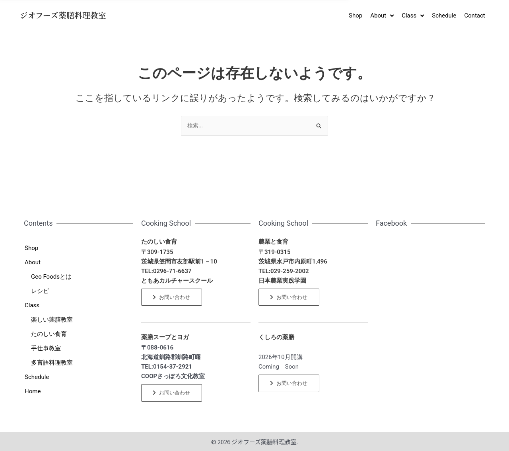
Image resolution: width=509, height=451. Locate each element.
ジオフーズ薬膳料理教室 (63, 15)
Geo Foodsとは (51, 276)
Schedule (37, 377)
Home (33, 391)
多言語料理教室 (52, 362)
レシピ (40, 291)
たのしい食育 (49, 334)
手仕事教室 (46, 348)
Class (32, 305)
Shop (31, 248)
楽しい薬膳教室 (52, 319)
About (33, 262)
